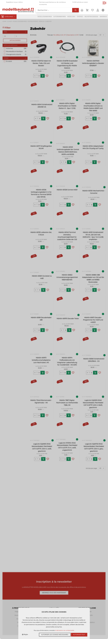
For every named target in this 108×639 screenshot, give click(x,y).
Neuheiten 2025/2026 (91, 16)
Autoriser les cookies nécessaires (54, 634)
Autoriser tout (79, 634)
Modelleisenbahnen (45, 16)
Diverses (80, 16)
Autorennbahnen (59, 16)
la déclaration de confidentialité (64, 630)
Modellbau (71, 16)
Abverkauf (103, 16)
